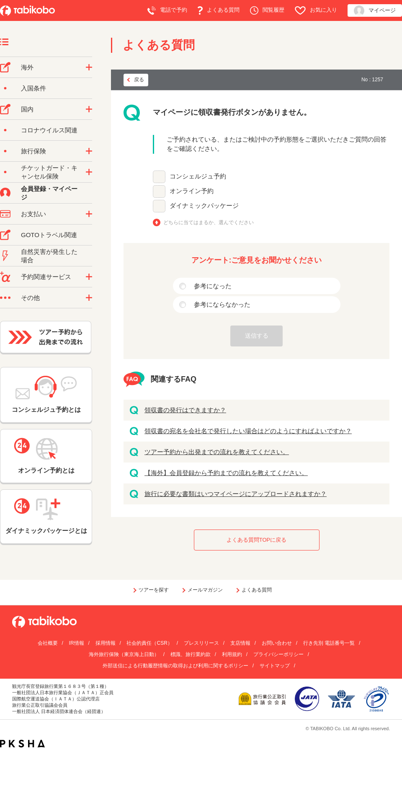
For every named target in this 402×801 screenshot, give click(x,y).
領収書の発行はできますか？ (185, 409)
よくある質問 (219, 10)
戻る (139, 80)
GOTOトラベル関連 (49, 234)
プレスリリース (201, 643)
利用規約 (232, 654)
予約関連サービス (46, 276)
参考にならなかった (222, 304)
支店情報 (240, 643)
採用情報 (105, 643)
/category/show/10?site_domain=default (89, 151)
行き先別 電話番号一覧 (329, 643)
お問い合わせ (277, 643)
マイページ (375, 10)
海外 (27, 67)
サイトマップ (275, 666)
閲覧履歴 (267, 10)
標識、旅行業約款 (190, 654)
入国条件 (33, 88)
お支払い (33, 213)
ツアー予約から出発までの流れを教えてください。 (216, 451)
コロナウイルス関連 (49, 130)
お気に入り (316, 10)
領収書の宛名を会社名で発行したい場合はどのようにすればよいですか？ (248, 430)
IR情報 (76, 643)
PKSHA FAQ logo (22, 743)
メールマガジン (205, 590)
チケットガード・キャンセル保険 (49, 172)
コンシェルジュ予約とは (46, 394)
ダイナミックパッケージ (204, 205)
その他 (30, 297)
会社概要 (48, 643)
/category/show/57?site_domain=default (89, 109)
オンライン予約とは (46, 456)
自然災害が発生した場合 (49, 256)
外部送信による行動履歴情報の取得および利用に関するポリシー (175, 666)
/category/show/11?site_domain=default (89, 276)
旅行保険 (33, 151)
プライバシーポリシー (278, 654)
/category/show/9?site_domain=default (89, 214)
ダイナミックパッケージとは (46, 516)
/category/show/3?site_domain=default (89, 297)
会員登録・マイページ (49, 193)
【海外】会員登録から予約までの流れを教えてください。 (226, 472)
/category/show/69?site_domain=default (89, 172)
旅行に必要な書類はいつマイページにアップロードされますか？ (235, 493)
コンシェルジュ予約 (198, 176)
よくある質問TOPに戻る (257, 540)
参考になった (213, 285)
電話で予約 (167, 10)
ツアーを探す (154, 590)
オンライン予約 (192, 190)
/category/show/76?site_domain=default (89, 67)
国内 (27, 109)
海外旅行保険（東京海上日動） (124, 654)
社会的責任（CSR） (149, 643)
